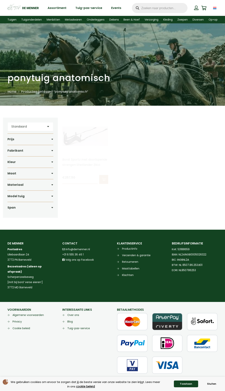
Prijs (10, 139)
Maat (11, 173)
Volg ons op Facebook (78, 260)
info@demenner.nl (76, 249)
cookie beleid (85, 386)
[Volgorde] (30, 126)
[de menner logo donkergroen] (23, 8)
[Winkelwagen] (204, 8)
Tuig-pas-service (78, 328)
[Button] (196, 8)
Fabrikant (15, 150)
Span (11, 207)
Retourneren (130, 262)
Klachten (128, 275)
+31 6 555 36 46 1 (73, 254)
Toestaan (186, 383)
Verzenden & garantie (136, 255)
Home (11, 91)
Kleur (11, 162)
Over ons (73, 315)
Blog (70, 321)
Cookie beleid (21, 328)
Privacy (17, 321)
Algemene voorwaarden (28, 315)
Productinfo (129, 249)
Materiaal (15, 185)
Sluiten (211, 383)
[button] (103, 179)
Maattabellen (130, 268)
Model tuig (16, 196)
